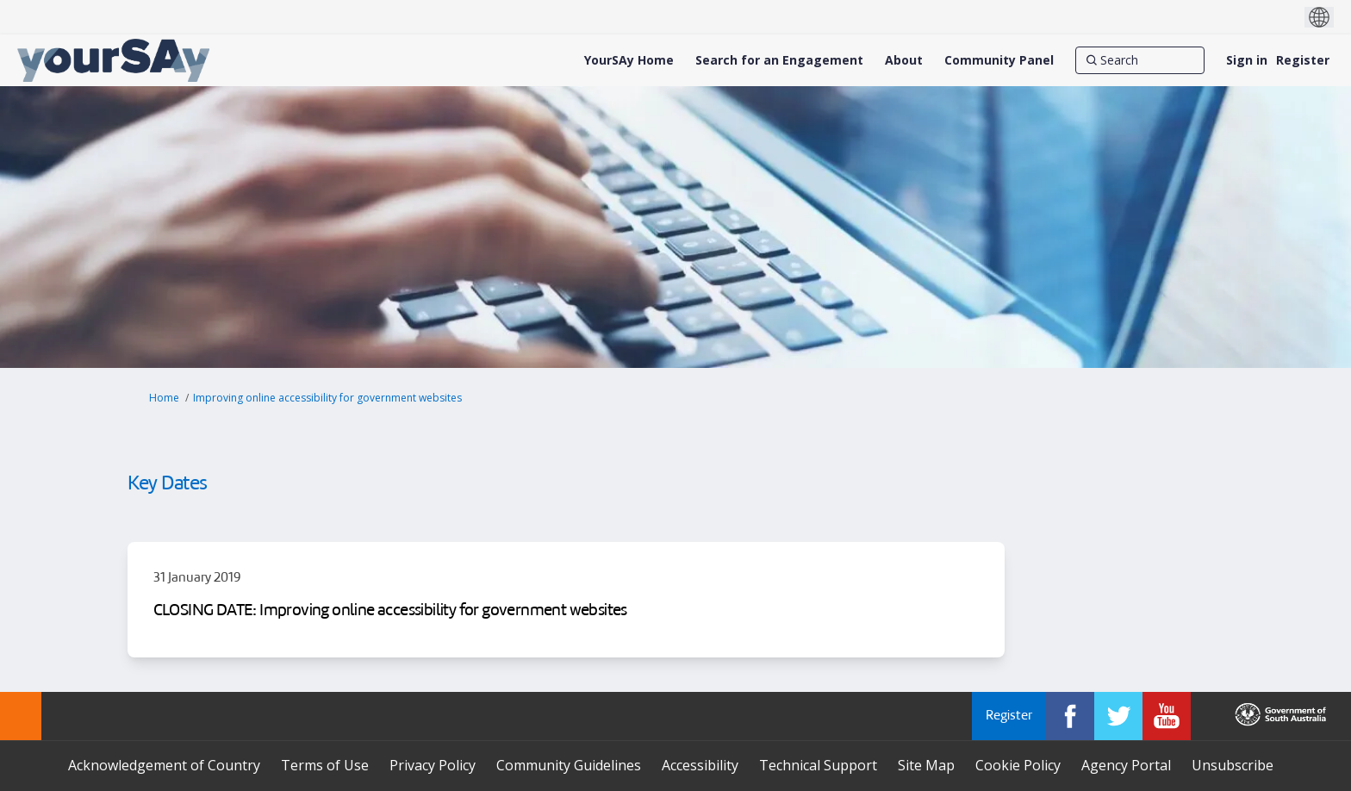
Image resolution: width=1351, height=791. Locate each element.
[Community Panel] (999, 60)
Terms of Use (325, 765)
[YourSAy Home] (629, 60)
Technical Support (818, 765)
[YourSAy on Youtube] (1166, 716)
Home (164, 397)
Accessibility (700, 765)
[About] (904, 60)
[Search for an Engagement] (779, 60)
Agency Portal (1126, 765)
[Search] (1140, 60)
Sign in (1246, 60)
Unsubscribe (1232, 765)
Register (1302, 60)
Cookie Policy (1018, 765)
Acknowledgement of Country (164, 765)
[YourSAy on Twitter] (1118, 716)
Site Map (926, 765)
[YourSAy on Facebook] (1070, 716)
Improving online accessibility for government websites (327, 397)
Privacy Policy (432, 765)
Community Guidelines (568, 765)
